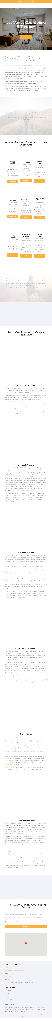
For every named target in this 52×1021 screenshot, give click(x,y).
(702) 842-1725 (18, 924)
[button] (26, 945)
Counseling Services (11, 993)
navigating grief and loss (27, 750)
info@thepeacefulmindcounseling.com (14, 973)
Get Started (26, 39)
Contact (8, 996)
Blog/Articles (9, 1001)
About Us (8, 999)
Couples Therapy (9, 767)
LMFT (29, 391)
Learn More (12, 184)
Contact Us (26, 928)
